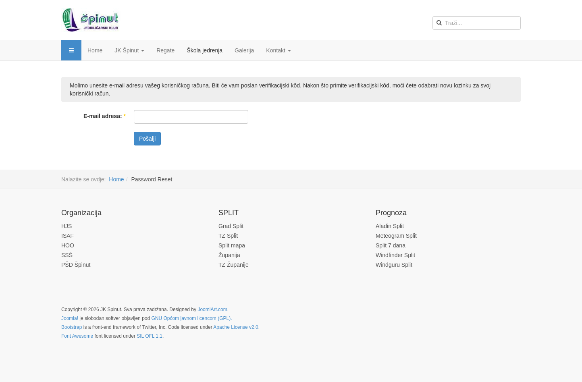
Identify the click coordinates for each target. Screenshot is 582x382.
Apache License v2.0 (235, 327)
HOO (67, 245)
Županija (229, 255)
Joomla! (69, 318)
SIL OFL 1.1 (149, 336)
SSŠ (67, 255)
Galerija (244, 50)
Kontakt (278, 50)
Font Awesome (77, 336)
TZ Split (228, 236)
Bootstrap (71, 327)
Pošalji (147, 138)
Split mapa (231, 245)
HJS (66, 226)
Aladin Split (390, 226)
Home (94, 50)
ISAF (67, 236)
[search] (476, 23)
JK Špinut (129, 50)
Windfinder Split (395, 255)
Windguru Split (394, 265)
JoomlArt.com (212, 309)
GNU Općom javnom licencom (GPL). (191, 318)
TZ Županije (233, 265)
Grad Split (230, 226)
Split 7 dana (390, 245)
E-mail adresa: (104, 116)
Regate (165, 50)
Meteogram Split (396, 236)
